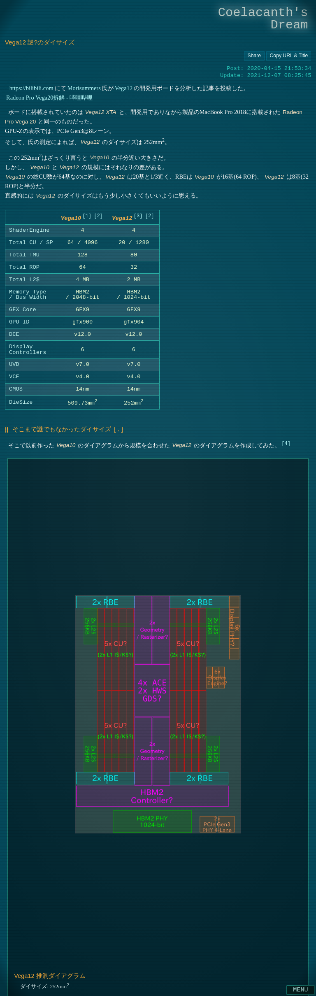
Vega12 (123, 88)
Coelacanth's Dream (263, 18)
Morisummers (84, 88)
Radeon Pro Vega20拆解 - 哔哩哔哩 (49, 97)
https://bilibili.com (31, 88)
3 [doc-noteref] (138, 216)
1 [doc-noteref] (86, 216)
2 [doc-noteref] (98, 216)
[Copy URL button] (254, 56)
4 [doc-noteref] (285, 443)
